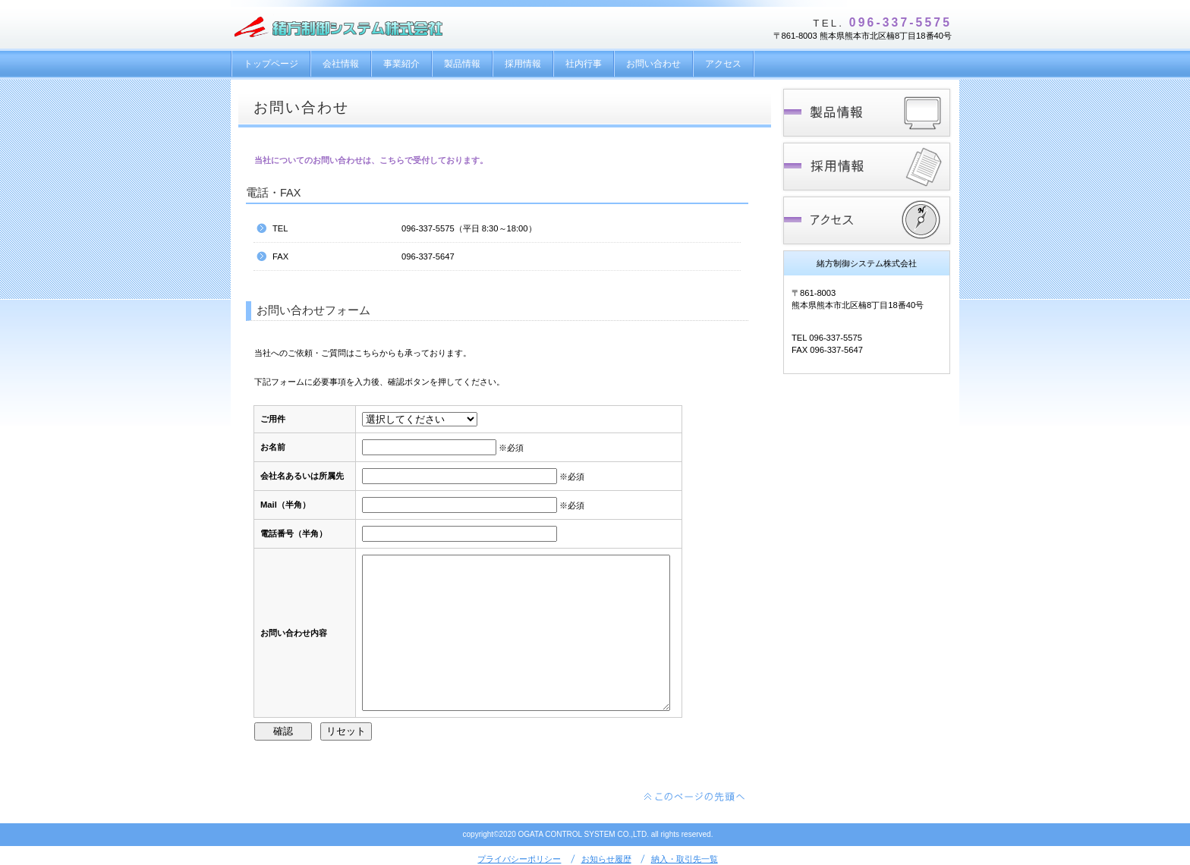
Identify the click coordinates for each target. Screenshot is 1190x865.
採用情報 (866, 166)
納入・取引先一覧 (684, 858)
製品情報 (866, 112)
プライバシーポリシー (519, 858)
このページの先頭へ (695, 797)
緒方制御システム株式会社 (344, 28)
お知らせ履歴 (606, 858)
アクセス (866, 220)
